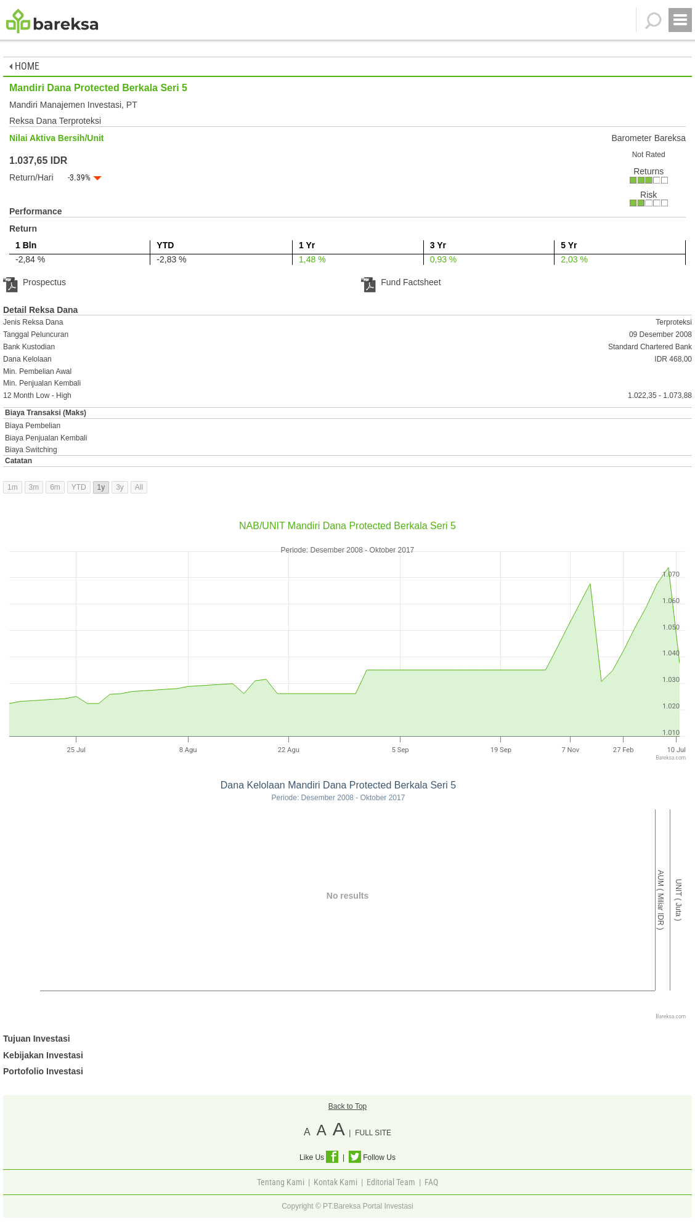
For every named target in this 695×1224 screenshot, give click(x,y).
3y (120, 487)
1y (101, 487)
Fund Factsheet (401, 282)
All (139, 487)
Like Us (318, 1157)
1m (12, 487)
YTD (78, 487)
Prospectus (34, 282)
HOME (24, 66)
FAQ (431, 1182)
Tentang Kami (280, 1182)
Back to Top (347, 1106)
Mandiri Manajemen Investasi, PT (73, 105)
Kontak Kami (335, 1182)
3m (34, 487)
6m (55, 487)
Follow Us (372, 1157)
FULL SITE (373, 1133)
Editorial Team (391, 1182)
